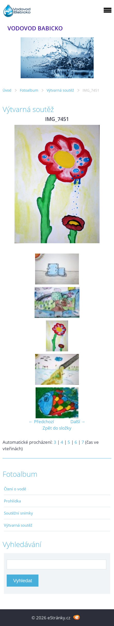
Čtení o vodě (15, 488)
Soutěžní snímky (18, 513)
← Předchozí (41, 421)
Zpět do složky (57, 428)
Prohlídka (12, 500)
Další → (77, 421)
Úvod (7, 90)
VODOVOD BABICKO (35, 28)
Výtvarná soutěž (61, 90)
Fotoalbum (29, 90)
